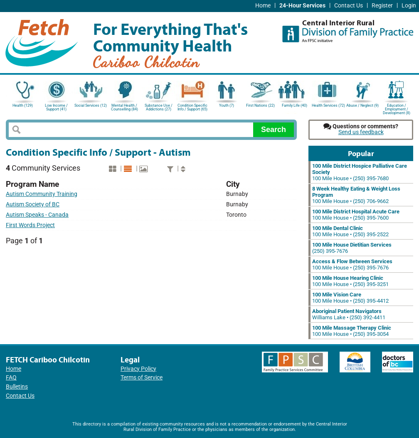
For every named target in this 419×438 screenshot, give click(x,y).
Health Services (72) (328, 105)
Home (263, 5)
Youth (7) (226, 105)
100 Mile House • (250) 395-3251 (350, 281)
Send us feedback (361, 132)
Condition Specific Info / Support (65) (192, 107)
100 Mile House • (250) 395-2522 (350, 231)
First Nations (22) (260, 105)
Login (409, 5)
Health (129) (22, 105)
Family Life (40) (294, 105)
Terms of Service (142, 377)
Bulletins (17, 386)
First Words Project (30, 225)
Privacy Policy (138, 368)
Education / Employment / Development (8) (396, 108)
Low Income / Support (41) (56, 107)
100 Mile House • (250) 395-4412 (350, 297)
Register (382, 5)
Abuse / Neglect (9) (362, 105)
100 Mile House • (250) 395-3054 (351, 331)
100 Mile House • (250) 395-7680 (359, 172)
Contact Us (348, 5)
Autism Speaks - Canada (37, 214)
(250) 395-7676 (352, 248)
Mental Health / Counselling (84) (124, 107)
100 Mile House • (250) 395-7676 (352, 264)
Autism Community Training (41, 194)
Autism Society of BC (32, 204)
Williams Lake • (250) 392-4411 (348, 314)
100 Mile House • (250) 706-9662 (356, 195)
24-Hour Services (302, 5)
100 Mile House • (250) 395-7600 (355, 214)
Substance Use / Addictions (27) (159, 107)
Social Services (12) (90, 105)
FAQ (11, 377)
